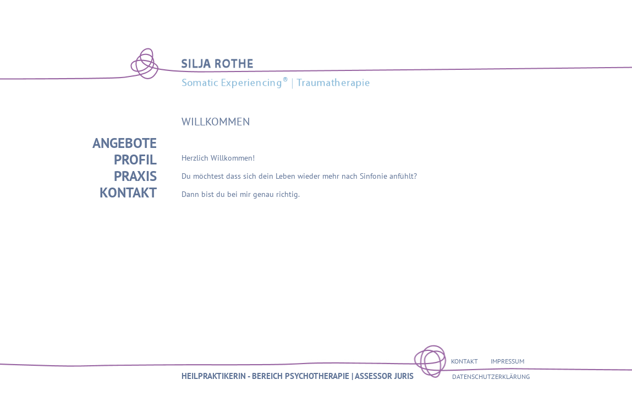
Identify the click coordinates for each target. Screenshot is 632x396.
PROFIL (135, 159)
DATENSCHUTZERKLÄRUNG (491, 376)
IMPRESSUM (507, 361)
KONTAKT (128, 192)
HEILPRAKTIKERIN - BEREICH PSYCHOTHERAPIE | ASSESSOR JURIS (298, 376)
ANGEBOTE (124, 143)
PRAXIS (135, 176)
